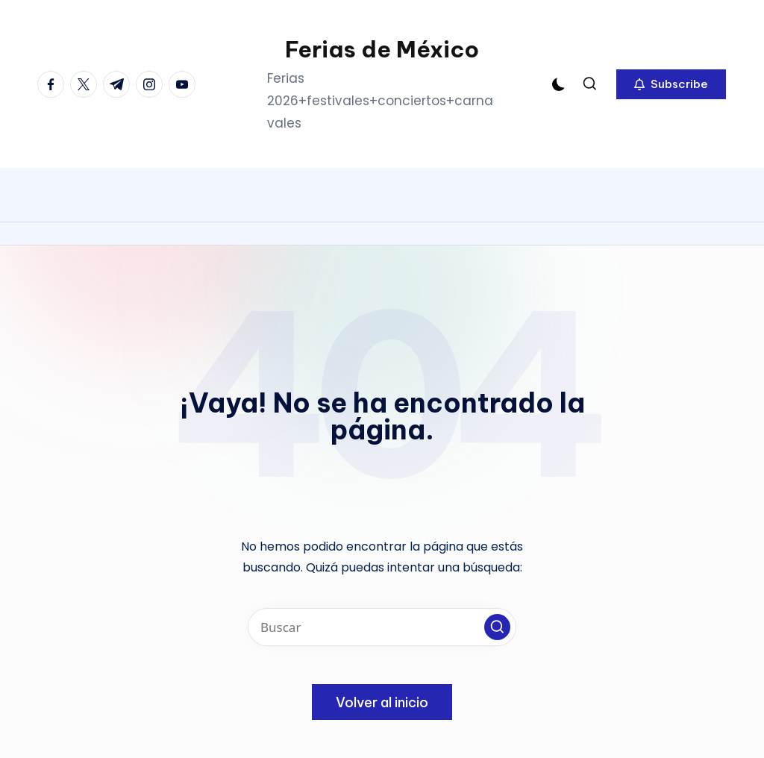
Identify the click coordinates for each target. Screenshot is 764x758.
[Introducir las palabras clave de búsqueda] (382, 627)
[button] (671, 84)
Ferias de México (382, 49)
